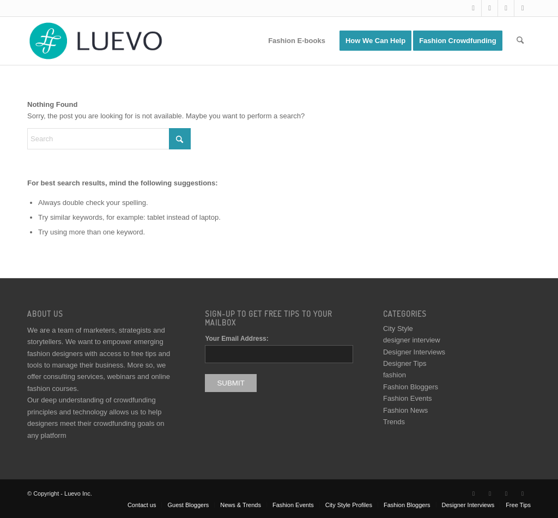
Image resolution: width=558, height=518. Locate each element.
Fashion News (405, 410)
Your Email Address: (236, 338)
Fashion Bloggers (410, 387)
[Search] (520, 41)
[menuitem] (296, 41)
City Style (398, 328)
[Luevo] (94, 41)
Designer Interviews (414, 352)
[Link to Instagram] (506, 8)
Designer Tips (404, 363)
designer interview (411, 340)
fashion (394, 375)
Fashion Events (407, 398)
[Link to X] (473, 8)
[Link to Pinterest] (522, 8)
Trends (394, 422)
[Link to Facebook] (490, 8)
